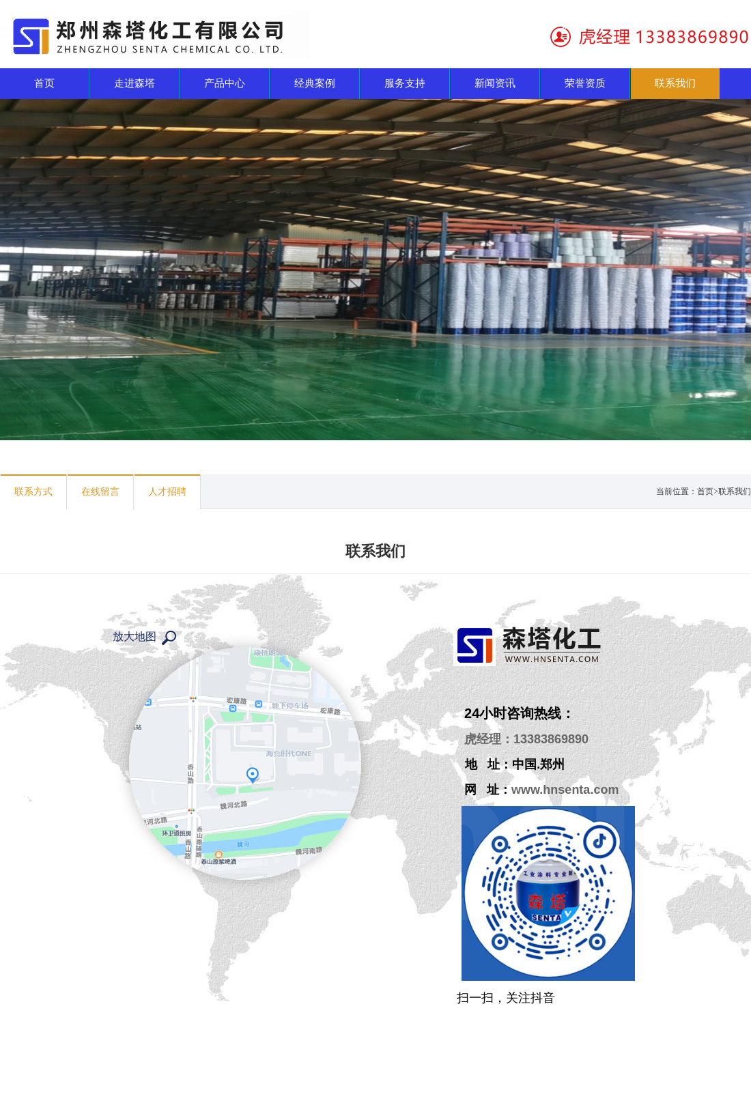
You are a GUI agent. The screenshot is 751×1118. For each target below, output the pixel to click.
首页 (705, 491)
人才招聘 (167, 492)
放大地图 (134, 636)
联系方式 (33, 492)
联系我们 (734, 491)
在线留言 (100, 492)
